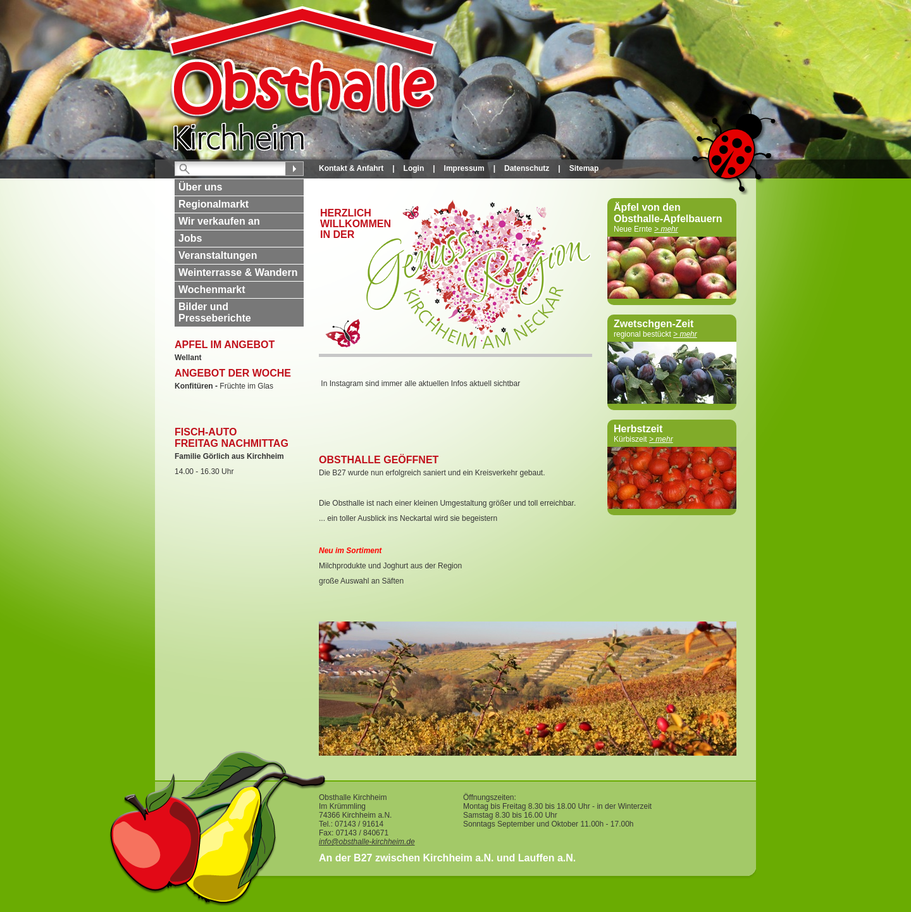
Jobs (190, 238)
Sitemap (584, 168)
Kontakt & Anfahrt (351, 168)
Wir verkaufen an (219, 221)
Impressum (464, 168)
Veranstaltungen (217, 255)
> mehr (666, 229)
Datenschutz (526, 168)
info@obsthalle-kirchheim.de (367, 841)
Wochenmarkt (211, 289)
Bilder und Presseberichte (214, 312)
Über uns (200, 187)
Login (414, 168)
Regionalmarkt (213, 204)
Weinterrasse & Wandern (238, 272)
